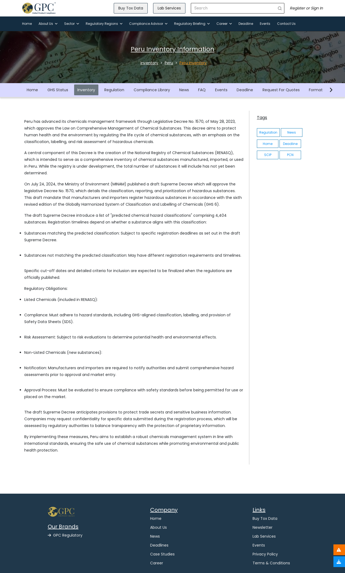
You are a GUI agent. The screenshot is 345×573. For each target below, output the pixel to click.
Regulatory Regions (104, 23)
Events (265, 23)
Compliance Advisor (148, 23)
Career (224, 23)
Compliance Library (152, 90)
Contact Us (286, 23)
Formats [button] (317, 90)
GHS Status (57, 90)
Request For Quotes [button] (281, 90)
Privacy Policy (265, 554)
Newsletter (262, 527)
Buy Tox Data (130, 8)
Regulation (114, 90)
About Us (48, 23)
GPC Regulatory (65, 535)
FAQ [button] (202, 90)
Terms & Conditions (271, 563)
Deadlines (159, 545)
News (184, 90)
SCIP (267, 154)
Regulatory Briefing (192, 23)
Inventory (86, 90)
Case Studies (162, 554)
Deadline (246, 23)
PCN (290, 154)
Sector (71, 23)
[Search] (233, 8)
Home (27, 23)
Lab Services (169, 8)
